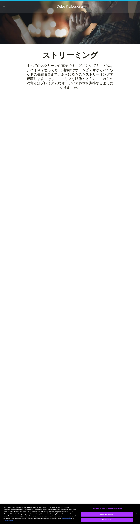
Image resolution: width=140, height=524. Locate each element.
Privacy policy (8, 520)
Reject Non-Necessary (107, 514)
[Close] (136, 513)
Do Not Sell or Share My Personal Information (107, 508)
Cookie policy (66, 518)
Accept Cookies (107, 520)
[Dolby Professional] (70, 6)
